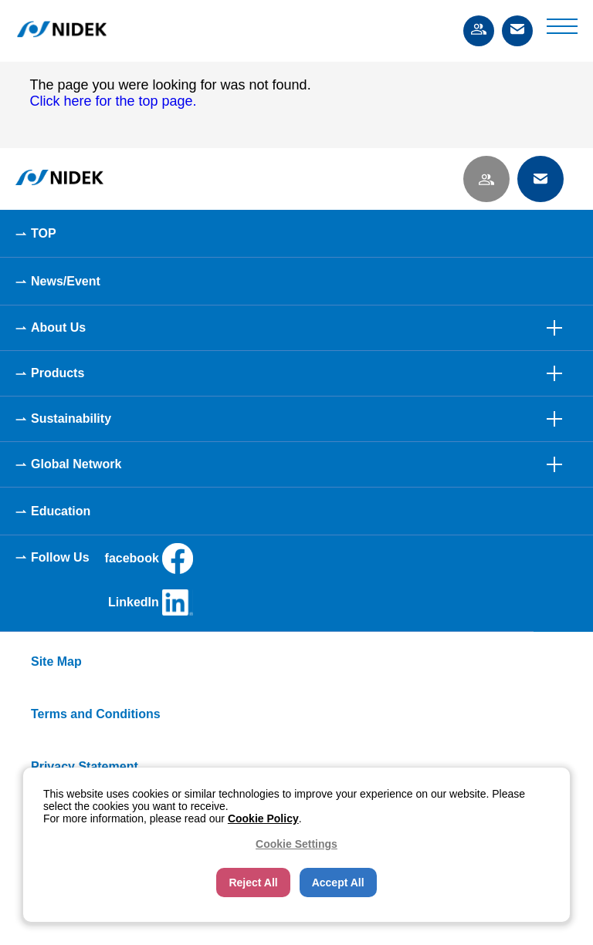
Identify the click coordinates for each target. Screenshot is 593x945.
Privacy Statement (84, 766)
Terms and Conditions (96, 714)
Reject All (253, 882)
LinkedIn (150, 602)
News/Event (65, 281)
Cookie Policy (263, 818)
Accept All (338, 882)
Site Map (56, 661)
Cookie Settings (296, 844)
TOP (43, 233)
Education (60, 511)
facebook (149, 558)
